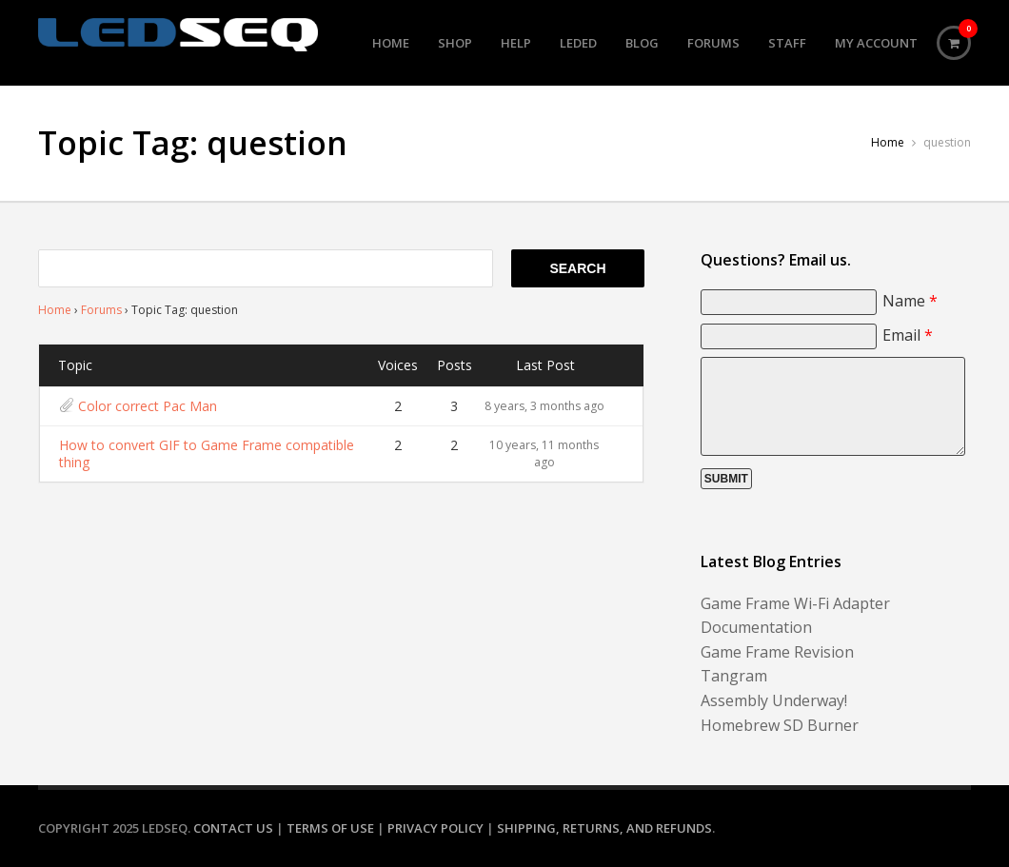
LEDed (578, 42)
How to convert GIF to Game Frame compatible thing (206, 453)
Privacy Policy (435, 828)
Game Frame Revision (777, 651)
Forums (713, 42)
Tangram (734, 675)
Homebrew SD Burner (780, 725)
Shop (455, 42)
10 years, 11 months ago (544, 453)
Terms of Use (330, 828)
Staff (787, 42)
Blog (642, 42)
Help (516, 42)
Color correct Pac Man (147, 406)
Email (907, 335)
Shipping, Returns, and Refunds (604, 828)
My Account (876, 42)
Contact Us (233, 828)
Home (390, 42)
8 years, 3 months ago (544, 406)
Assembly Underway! (774, 700)
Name (910, 300)
